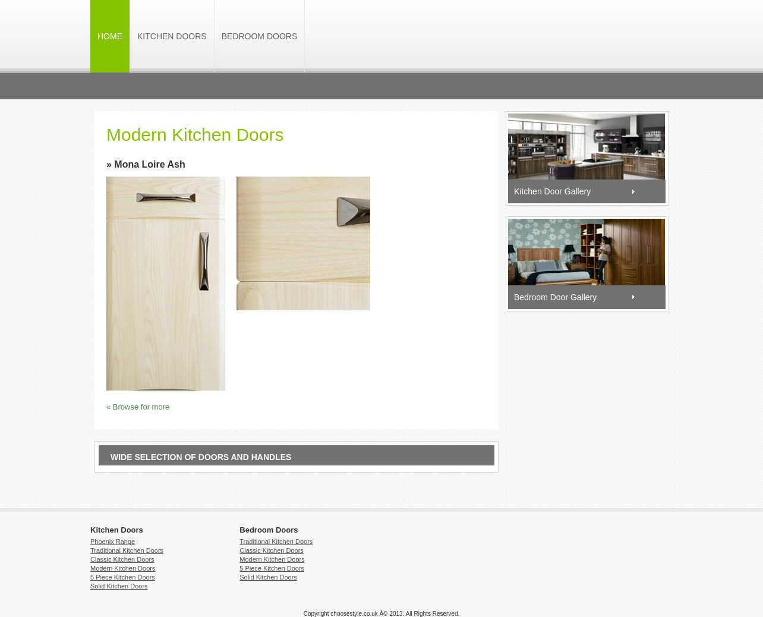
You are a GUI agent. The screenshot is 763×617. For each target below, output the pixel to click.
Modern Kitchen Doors (122, 568)
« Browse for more (137, 406)
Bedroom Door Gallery (555, 297)
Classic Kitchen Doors (122, 559)
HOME (109, 36)
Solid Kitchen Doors (119, 586)
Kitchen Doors (172, 36)
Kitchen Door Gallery (552, 191)
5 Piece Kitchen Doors (122, 577)
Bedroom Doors (260, 36)
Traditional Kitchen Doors (126, 550)
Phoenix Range (112, 541)
